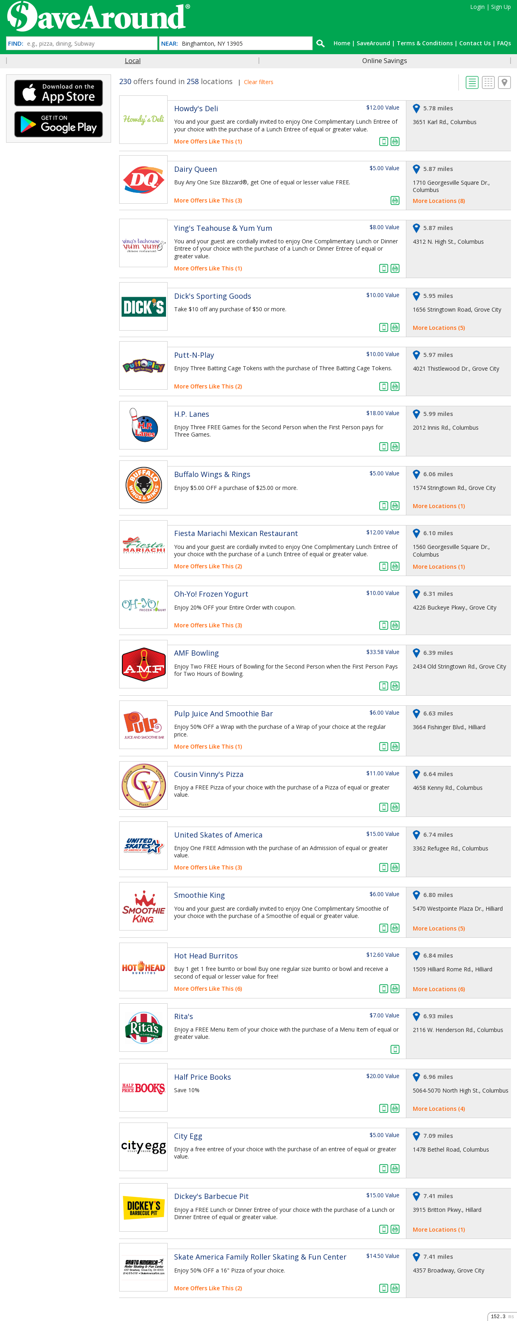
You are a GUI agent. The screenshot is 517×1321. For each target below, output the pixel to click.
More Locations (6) (439, 989)
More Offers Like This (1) (208, 141)
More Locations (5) (439, 327)
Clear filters (258, 82)
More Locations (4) (439, 1108)
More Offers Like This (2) (208, 386)
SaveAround (373, 43)
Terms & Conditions (425, 43)
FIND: (15, 43)
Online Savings (384, 60)
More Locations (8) (439, 201)
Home (342, 43)
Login (477, 7)
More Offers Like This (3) (208, 200)
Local (133, 60)
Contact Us (475, 43)
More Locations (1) (439, 506)
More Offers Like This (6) (208, 988)
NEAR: (169, 43)
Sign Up (501, 7)
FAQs (504, 43)
